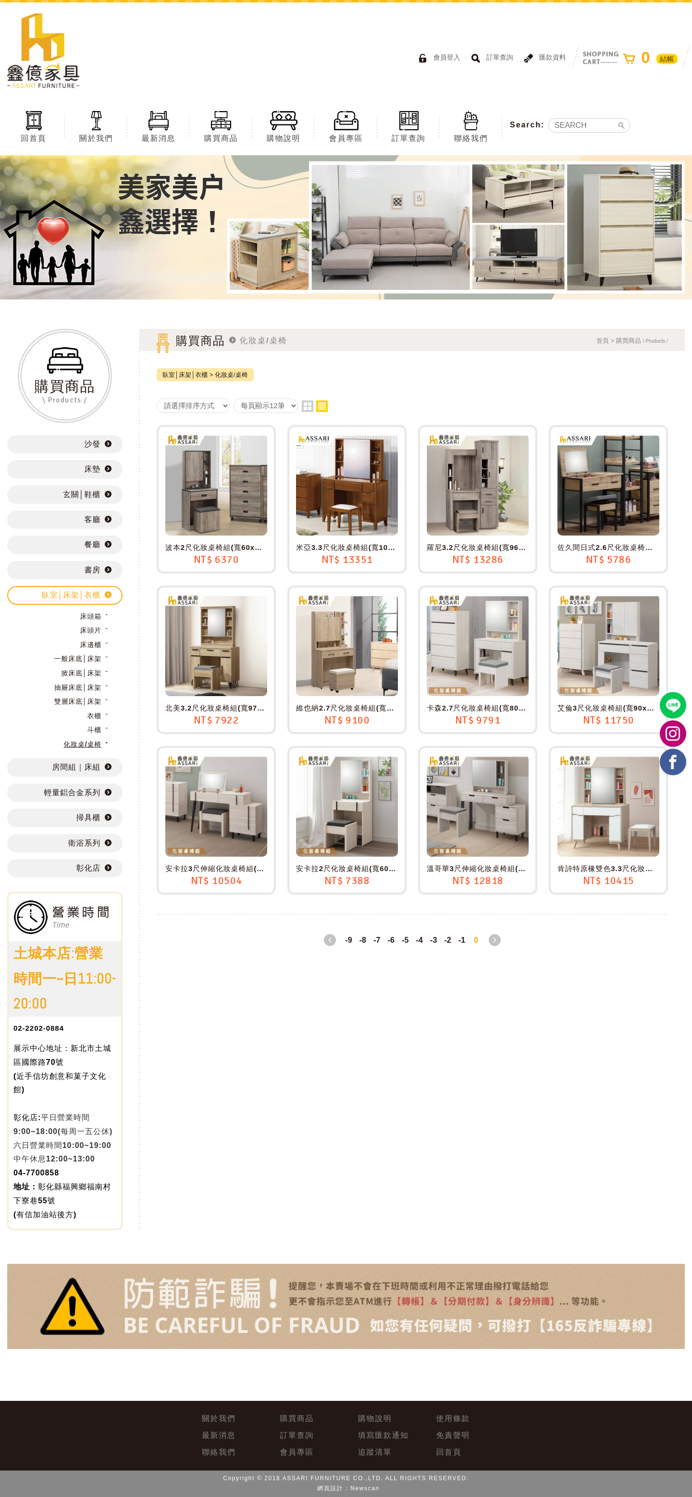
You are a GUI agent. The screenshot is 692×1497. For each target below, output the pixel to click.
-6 (391, 940)
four (322, 406)
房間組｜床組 (76, 767)
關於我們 (96, 126)
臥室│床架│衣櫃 (71, 595)
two (307, 406)
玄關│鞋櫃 (81, 494)
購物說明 (283, 126)
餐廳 (92, 544)
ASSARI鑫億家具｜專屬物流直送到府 (43, 50)
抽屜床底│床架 (77, 687)
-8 (362, 940)
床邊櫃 (90, 645)
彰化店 (88, 868)
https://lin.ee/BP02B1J (673, 705)
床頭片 (90, 630)
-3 (433, 940)
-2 (448, 940)
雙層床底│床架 (77, 701)
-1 (461, 940)
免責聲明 (453, 1435)
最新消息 (158, 126)
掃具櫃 (88, 817)
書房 (92, 570)
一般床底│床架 (77, 658)
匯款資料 (543, 58)
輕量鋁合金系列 (72, 792)
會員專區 (346, 126)
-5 (405, 940)
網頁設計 (330, 1488)
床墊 (92, 469)
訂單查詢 (490, 58)
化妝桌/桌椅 (82, 744)
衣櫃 (94, 716)
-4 (419, 940)
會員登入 (437, 58)
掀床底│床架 (81, 673)
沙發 (92, 444)
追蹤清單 (375, 1452)
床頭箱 (90, 616)
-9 (348, 940)
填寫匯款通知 (383, 1435)
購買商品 (221, 126)
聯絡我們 (471, 126)
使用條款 (453, 1418)
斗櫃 (94, 730)
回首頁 (33, 126)
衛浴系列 (84, 843)
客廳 (92, 519)
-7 (376, 940)
